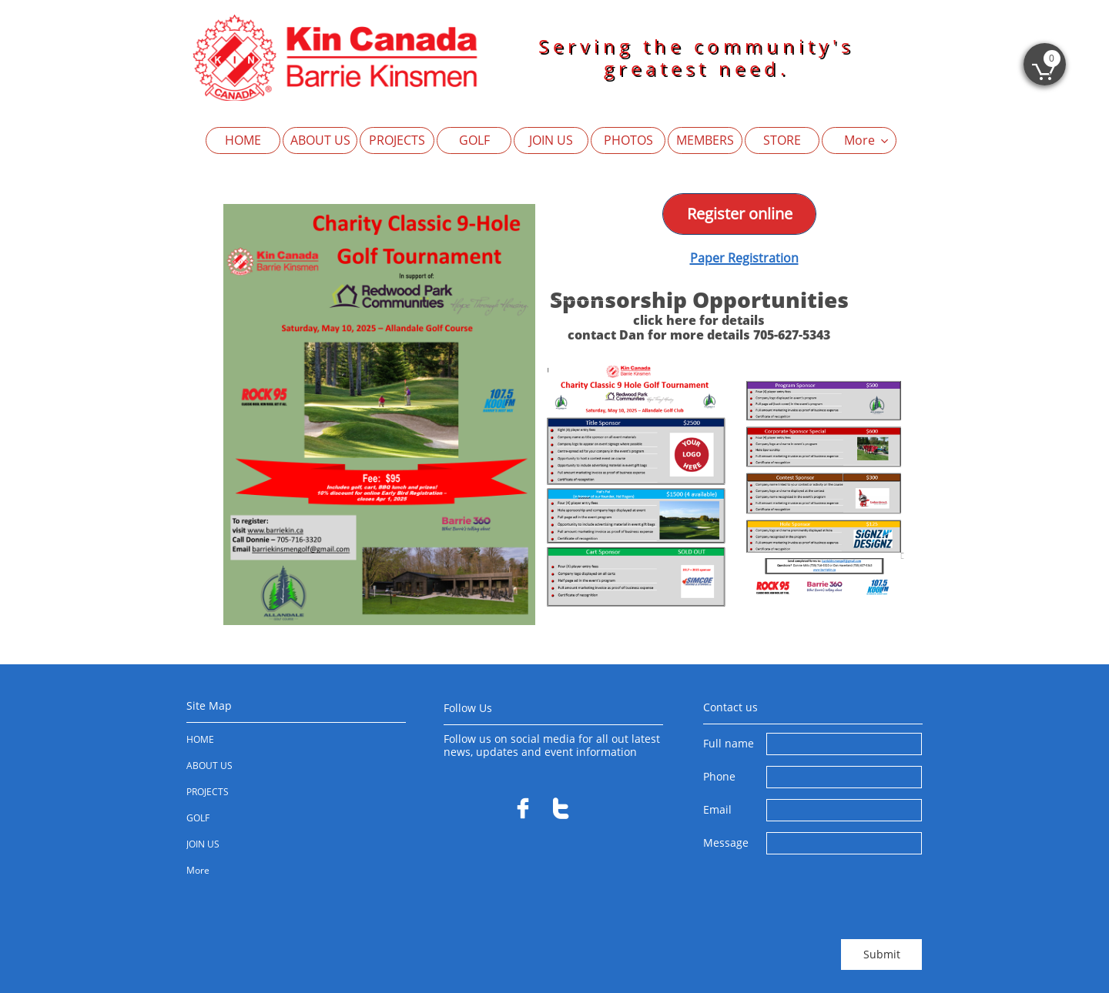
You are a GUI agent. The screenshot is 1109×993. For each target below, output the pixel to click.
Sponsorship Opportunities (699, 299)
